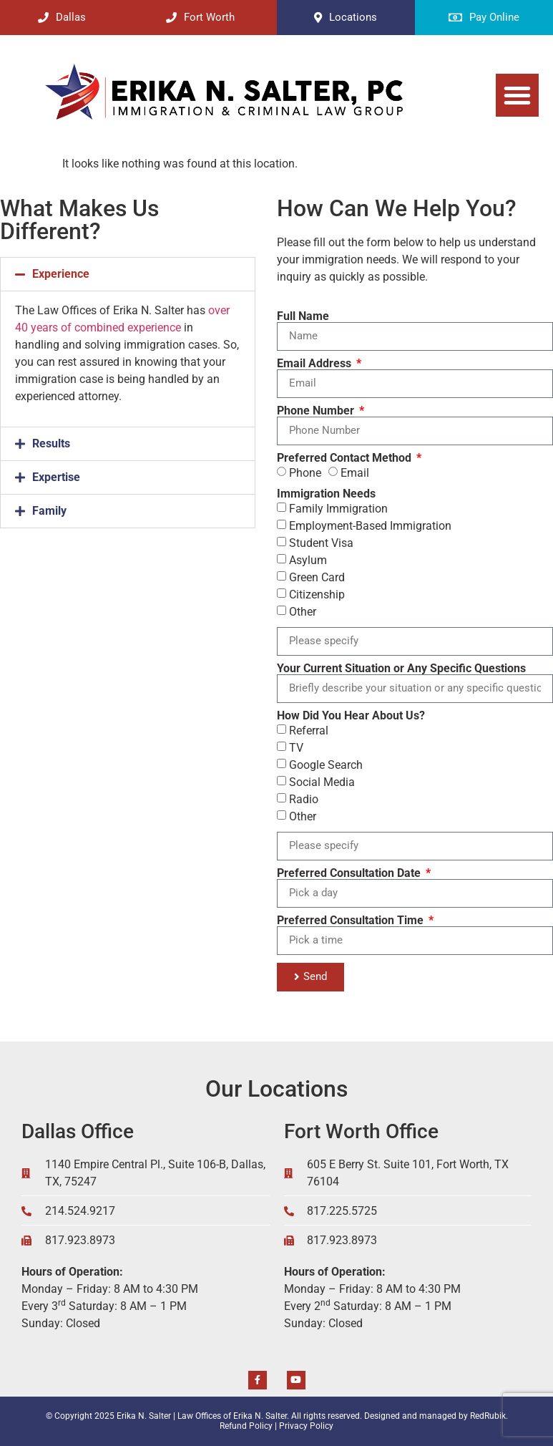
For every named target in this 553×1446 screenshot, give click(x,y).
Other (302, 611)
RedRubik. (489, 1416)
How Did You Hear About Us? (351, 716)
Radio (303, 798)
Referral (308, 730)
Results (51, 443)
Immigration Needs (326, 494)
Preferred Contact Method (345, 458)
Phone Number (317, 411)
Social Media (322, 781)
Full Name (303, 316)
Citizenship (317, 594)
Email (355, 472)
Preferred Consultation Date (350, 873)
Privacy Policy (306, 1426)
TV (296, 747)
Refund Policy (246, 1426)
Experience (60, 274)
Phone (305, 472)
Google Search (326, 764)
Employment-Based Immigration (370, 525)
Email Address (315, 363)
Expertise (56, 477)
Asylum (308, 559)
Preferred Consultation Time (351, 920)
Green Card (317, 576)
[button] (517, 95)
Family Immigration (338, 508)
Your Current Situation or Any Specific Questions (401, 668)
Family (49, 511)
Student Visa (321, 542)
